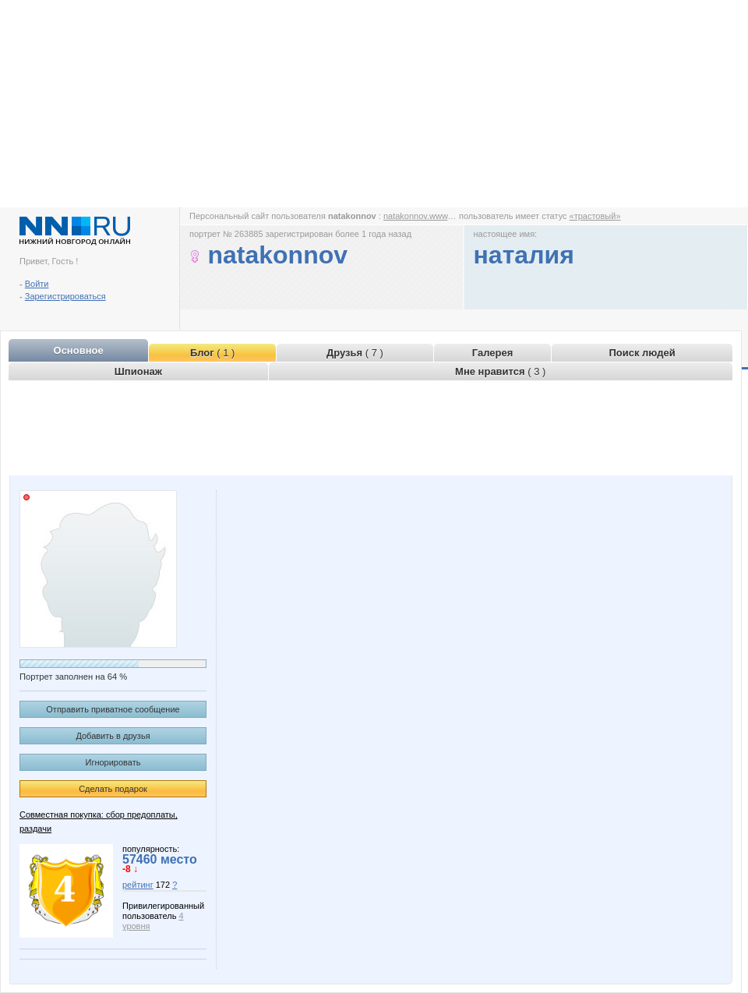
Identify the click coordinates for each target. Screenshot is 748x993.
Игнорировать (113, 762)
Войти (37, 283)
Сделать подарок (113, 788)
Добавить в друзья (113, 735)
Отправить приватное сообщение (112, 709)
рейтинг (137, 884)
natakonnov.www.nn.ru (426, 216)
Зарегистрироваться (65, 296)
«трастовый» (595, 216)
